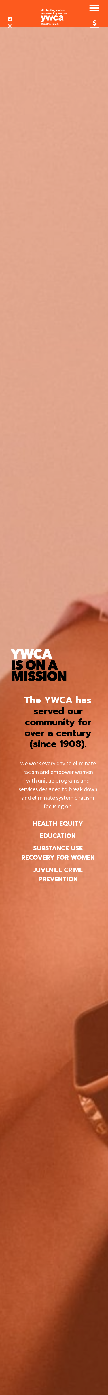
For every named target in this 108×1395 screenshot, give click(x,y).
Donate (94, 23)
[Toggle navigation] (92, 8)
